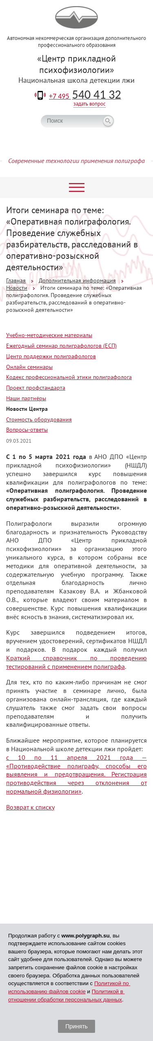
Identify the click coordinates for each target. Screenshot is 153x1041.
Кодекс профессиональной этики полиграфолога (69, 377)
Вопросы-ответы (27, 429)
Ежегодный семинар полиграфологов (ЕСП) (61, 345)
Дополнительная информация (77, 280)
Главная (16, 280)
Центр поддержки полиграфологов (51, 356)
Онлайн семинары (29, 367)
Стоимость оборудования (39, 419)
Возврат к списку (30, 807)
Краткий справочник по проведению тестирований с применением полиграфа (76, 662)
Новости (16, 287)
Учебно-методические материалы (49, 335)
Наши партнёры (26, 398)
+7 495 (85, 96)
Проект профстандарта (35, 387)
